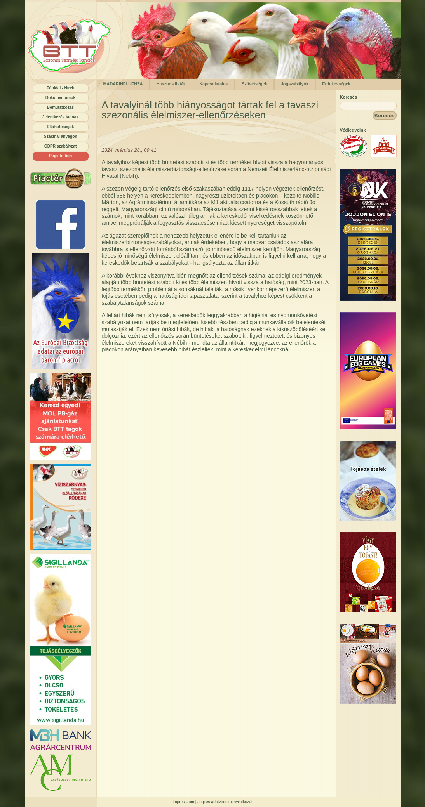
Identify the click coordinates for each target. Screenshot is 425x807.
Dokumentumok (60, 97)
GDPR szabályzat (60, 146)
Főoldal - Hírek (60, 88)
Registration (60, 156)
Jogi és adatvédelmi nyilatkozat (225, 802)
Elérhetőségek (60, 127)
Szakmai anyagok (60, 136)
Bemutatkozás (60, 107)
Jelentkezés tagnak (60, 117)
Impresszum (183, 802)
